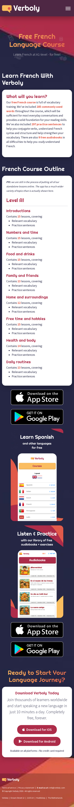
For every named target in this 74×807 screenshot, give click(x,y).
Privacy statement (26, 787)
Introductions (18, 211)
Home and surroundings (27, 297)
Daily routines (18, 362)
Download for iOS (37, 729)
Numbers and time (22, 232)
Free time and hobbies (25, 318)
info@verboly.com (57, 787)
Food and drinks (20, 254)
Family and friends (22, 275)
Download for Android (37, 741)
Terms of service (9, 787)
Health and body (21, 340)
